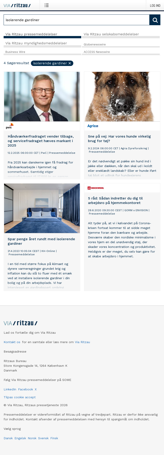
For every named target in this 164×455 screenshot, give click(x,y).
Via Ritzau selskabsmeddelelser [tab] (111, 34)
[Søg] (77, 19)
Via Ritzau (82, 342)
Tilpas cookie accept (20, 397)
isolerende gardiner (52, 63)
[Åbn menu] (47, 5)
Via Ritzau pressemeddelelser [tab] (31, 34)
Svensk (43, 438)
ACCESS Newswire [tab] (97, 52)
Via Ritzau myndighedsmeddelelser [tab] (36, 43)
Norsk (32, 438)
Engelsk (20, 438)
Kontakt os (12, 342)
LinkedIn (10, 389)
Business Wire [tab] (15, 52)
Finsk (54, 438)
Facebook (25, 389)
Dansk (8, 438)
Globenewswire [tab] (95, 44)
